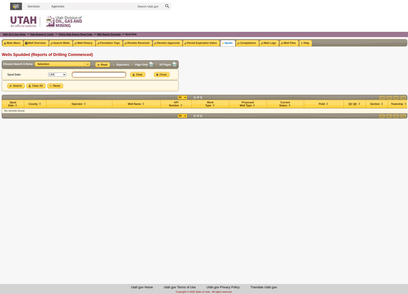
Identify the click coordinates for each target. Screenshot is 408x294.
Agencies (57, 6)
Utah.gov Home (142, 287)
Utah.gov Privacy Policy (223, 287)
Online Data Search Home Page (76, 34)
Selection (42, 64)
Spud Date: (14, 74)
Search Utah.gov (147, 6)
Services (34, 6)
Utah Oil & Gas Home (14, 34)
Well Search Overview (109, 34)
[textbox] (99, 74)
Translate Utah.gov (263, 287)
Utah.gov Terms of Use (180, 287)
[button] (102, 64)
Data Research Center (42, 34)
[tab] (12, 43)
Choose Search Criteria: (18, 64)
